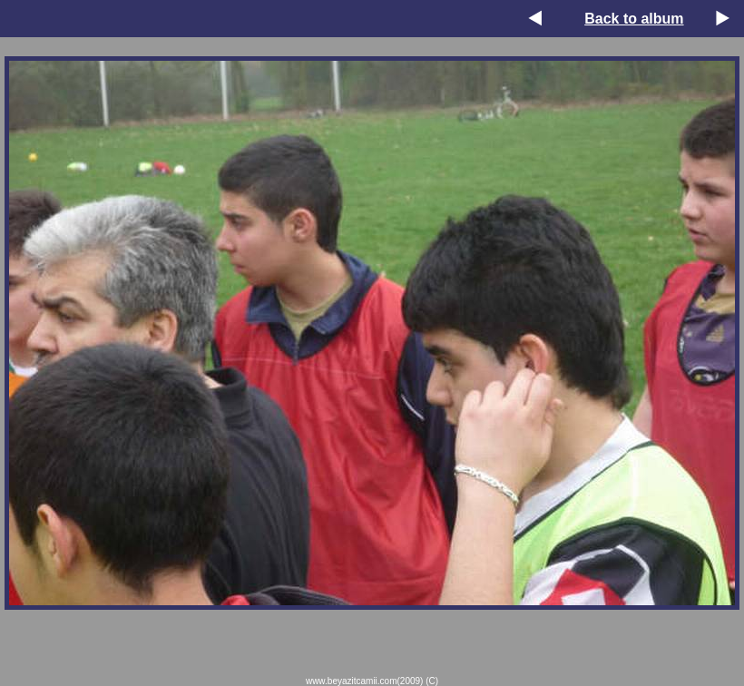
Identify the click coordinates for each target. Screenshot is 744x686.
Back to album (633, 18)
